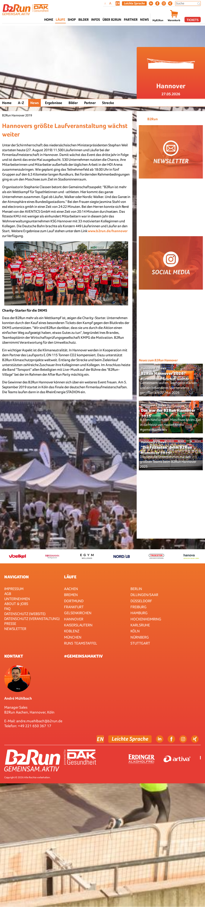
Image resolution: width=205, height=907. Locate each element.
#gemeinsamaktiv (83, 656)
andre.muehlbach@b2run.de (39, 721)
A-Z (21, 103)
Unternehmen (17, 598)
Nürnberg (139, 637)
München (72, 637)
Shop (72, 20)
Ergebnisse (53, 103)
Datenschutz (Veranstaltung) (32, 618)
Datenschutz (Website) (24, 613)
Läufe (70, 576)
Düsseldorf (141, 601)
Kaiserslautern (78, 625)
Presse (10, 623)
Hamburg (139, 613)
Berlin (136, 588)
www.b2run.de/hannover (107, 231)
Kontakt (13, 656)
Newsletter (15, 628)
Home (48, 20)
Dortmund (73, 601)
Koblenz (71, 631)
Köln (135, 631)
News (144, 20)
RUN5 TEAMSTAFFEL (80, 643)
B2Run (152, 119)
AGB (7, 593)
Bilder (83, 20)
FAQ (7, 608)
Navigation (16, 576)
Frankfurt (74, 607)
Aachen (71, 588)
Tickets (193, 20)
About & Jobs (16, 603)
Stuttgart (140, 643)
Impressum (13, 588)
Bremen (71, 594)
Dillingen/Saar (144, 594)
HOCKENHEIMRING (145, 619)
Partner (90, 103)
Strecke (108, 103)
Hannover (73, 619)
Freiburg (138, 607)
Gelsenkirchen (77, 613)
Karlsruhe (140, 625)
